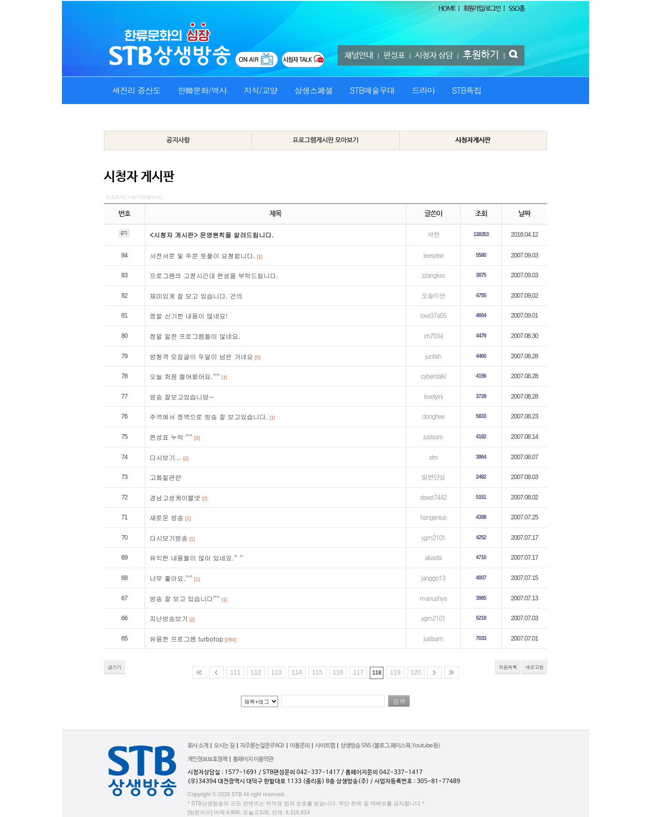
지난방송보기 (169, 618)
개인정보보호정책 (207, 759)
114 (297, 672)
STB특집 (466, 90)
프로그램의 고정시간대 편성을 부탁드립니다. (214, 275)
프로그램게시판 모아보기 (325, 140)
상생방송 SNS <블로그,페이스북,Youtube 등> (390, 745)
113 (276, 672)
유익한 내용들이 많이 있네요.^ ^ (196, 557)
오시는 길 (224, 745)
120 (415, 672)
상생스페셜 (313, 90)
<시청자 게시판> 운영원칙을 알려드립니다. (212, 234)
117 (358, 672)
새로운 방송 (167, 517)
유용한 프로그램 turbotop (186, 638)
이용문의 (300, 745)
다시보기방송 (169, 537)
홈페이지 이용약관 (253, 759)
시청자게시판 (473, 140)
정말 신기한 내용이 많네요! (189, 315)
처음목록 (508, 667)
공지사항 (178, 140)
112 (255, 672)
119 (395, 672)
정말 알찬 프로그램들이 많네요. (195, 336)
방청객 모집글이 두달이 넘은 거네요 (201, 356)
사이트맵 (325, 745)
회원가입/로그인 (481, 8)
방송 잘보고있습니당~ (182, 396)
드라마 (423, 90)
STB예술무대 (372, 90)
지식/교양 (261, 90)
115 (317, 672)
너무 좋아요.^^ (171, 578)
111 (235, 672)
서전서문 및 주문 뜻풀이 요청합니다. (202, 255)
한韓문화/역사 (202, 90)
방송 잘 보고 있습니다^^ (185, 598)
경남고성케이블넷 (175, 497)
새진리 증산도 (136, 90)
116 (338, 672)
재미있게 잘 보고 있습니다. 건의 (196, 295)
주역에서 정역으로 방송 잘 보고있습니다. (209, 416)
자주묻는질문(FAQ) (262, 745)
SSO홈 (516, 8)
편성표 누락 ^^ (171, 437)
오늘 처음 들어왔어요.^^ (185, 376)
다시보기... (165, 457)
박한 (433, 234)
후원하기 (481, 55)
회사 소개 (198, 745)
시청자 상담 (434, 55)
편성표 (394, 55)
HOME (447, 8)
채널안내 (358, 55)
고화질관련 (165, 477)
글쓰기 (114, 667)
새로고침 (534, 667)
